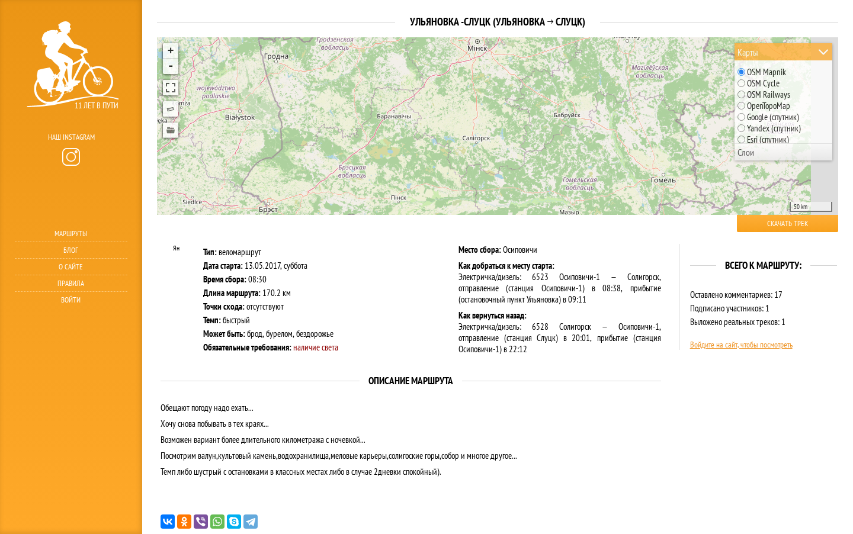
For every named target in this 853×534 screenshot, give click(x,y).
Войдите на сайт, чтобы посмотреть (741, 344)
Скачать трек (787, 223)
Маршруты (70, 234)
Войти (71, 300)
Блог (70, 250)
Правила (70, 283)
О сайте (71, 267)
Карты (747, 52)
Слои (745, 152)
